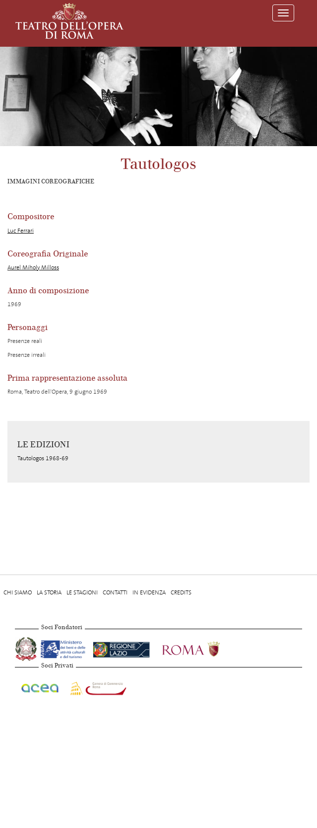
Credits (181, 592)
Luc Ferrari (20, 231)
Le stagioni (82, 592)
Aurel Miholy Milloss (33, 267)
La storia (49, 592)
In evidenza (149, 592)
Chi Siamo (17, 592)
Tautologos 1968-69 (42, 458)
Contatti (115, 592)
